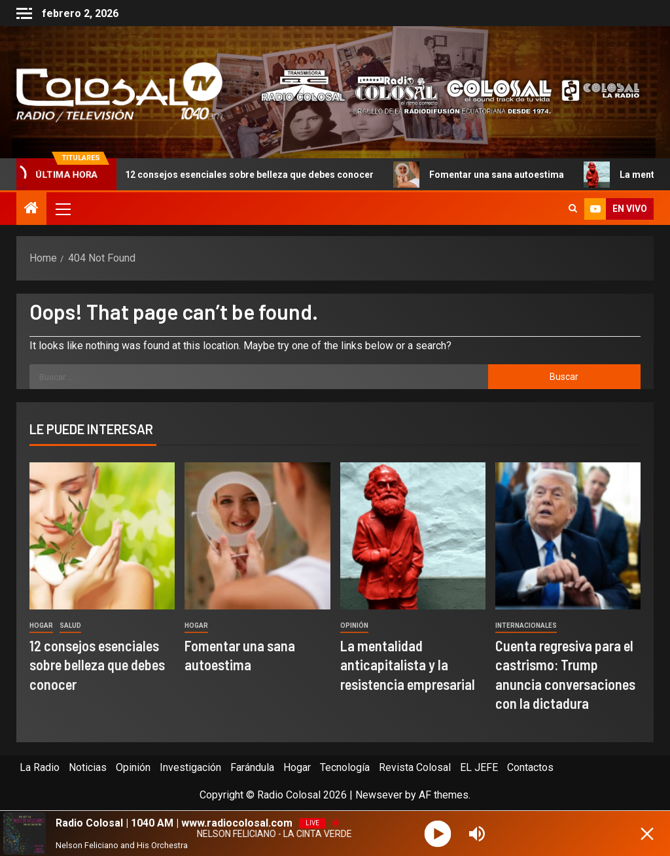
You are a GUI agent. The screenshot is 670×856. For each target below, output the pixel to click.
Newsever (378, 795)
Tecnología (345, 767)
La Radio (40, 767)
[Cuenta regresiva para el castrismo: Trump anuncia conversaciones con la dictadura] (568, 535)
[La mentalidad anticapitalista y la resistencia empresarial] (412, 535)
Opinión (354, 625)
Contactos (530, 767)
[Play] (438, 833)
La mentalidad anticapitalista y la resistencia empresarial (407, 665)
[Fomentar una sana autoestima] (257, 535)
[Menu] (62, 208)
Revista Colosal (415, 767)
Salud (70, 625)
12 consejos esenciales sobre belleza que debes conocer (241, 175)
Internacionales (526, 625)
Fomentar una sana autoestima (488, 175)
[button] (62, 208)
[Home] (31, 209)
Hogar (41, 625)
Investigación (190, 767)
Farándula (252, 767)
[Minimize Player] (647, 833)
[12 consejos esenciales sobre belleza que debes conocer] (102, 535)
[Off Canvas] (24, 13)
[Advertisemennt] (443, 91)
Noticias (88, 767)
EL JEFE (479, 767)
